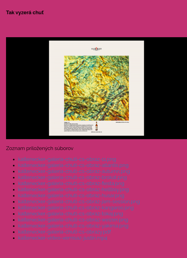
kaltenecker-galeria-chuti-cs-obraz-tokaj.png (70, 214)
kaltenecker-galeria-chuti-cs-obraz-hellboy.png (73, 189)
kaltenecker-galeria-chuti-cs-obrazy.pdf (64, 232)
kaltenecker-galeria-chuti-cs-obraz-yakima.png (73, 226)
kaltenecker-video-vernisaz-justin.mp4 (62, 238)
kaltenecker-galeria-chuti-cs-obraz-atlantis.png (73, 165)
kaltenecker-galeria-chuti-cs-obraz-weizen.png (73, 220)
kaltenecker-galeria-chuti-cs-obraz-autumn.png (74, 171)
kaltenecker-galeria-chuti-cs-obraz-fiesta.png (71, 183)
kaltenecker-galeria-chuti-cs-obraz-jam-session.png (79, 201)
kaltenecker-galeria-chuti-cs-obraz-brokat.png (72, 177)
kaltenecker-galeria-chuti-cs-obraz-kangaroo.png (76, 207)
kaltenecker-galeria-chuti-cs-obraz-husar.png (71, 195)
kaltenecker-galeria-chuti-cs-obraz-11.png (67, 159)
